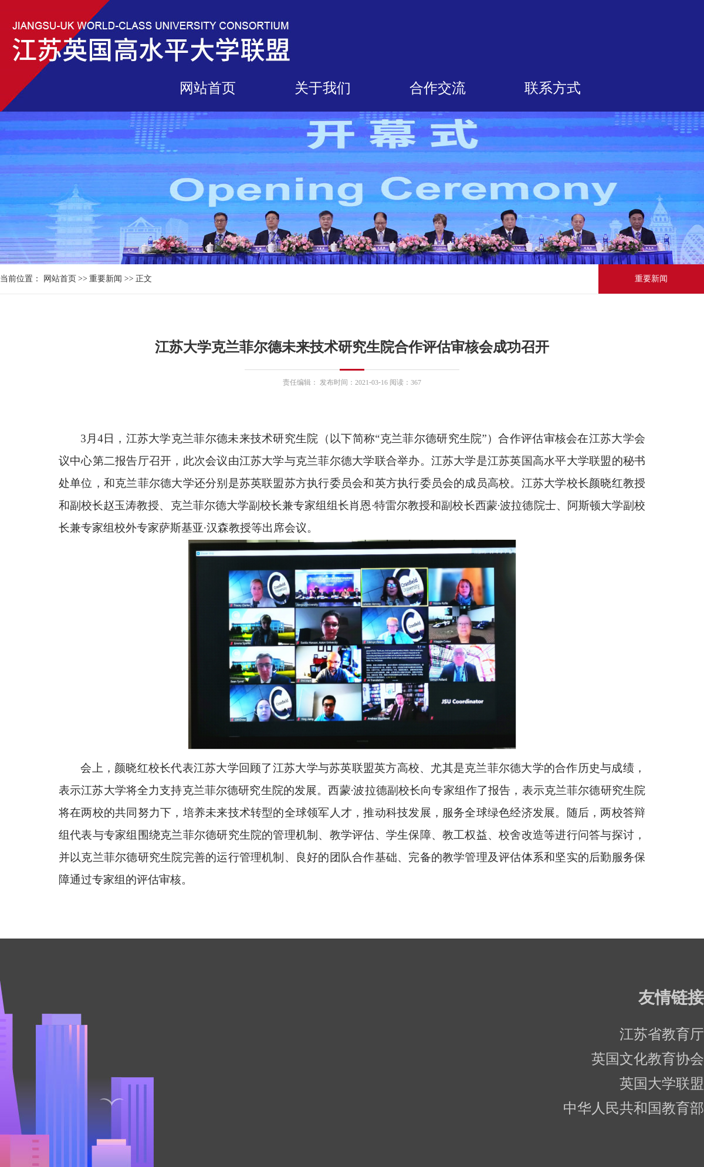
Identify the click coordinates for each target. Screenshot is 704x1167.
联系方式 (552, 88)
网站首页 (208, 88)
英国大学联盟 (662, 1083)
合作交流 (437, 88)
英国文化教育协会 (647, 1059)
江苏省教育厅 (662, 1034)
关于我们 (323, 88)
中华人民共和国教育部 (633, 1108)
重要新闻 (105, 278)
